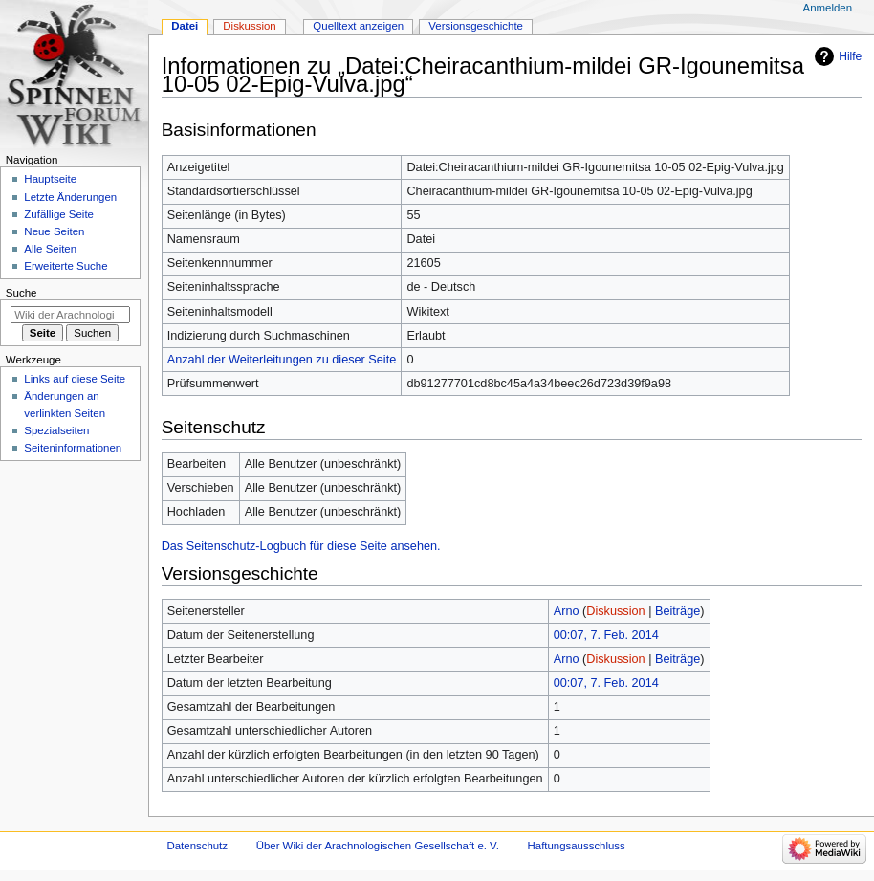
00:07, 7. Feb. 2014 (606, 635)
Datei (184, 26)
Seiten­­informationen (72, 447)
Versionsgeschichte (475, 26)
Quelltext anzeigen (358, 26)
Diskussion (615, 611)
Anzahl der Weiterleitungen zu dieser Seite (282, 359)
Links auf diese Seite (74, 379)
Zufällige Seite (59, 214)
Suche (21, 292)
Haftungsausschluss (576, 845)
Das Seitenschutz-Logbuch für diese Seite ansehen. (301, 546)
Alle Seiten (50, 248)
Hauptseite (50, 179)
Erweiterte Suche (65, 266)
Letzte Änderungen (70, 197)
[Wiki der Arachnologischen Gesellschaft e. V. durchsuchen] (70, 314)
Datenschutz (198, 845)
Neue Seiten (54, 231)
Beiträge (677, 611)
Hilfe (850, 56)
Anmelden (828, 7)
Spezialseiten (56, 430)
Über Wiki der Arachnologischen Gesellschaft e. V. (377, 845)
